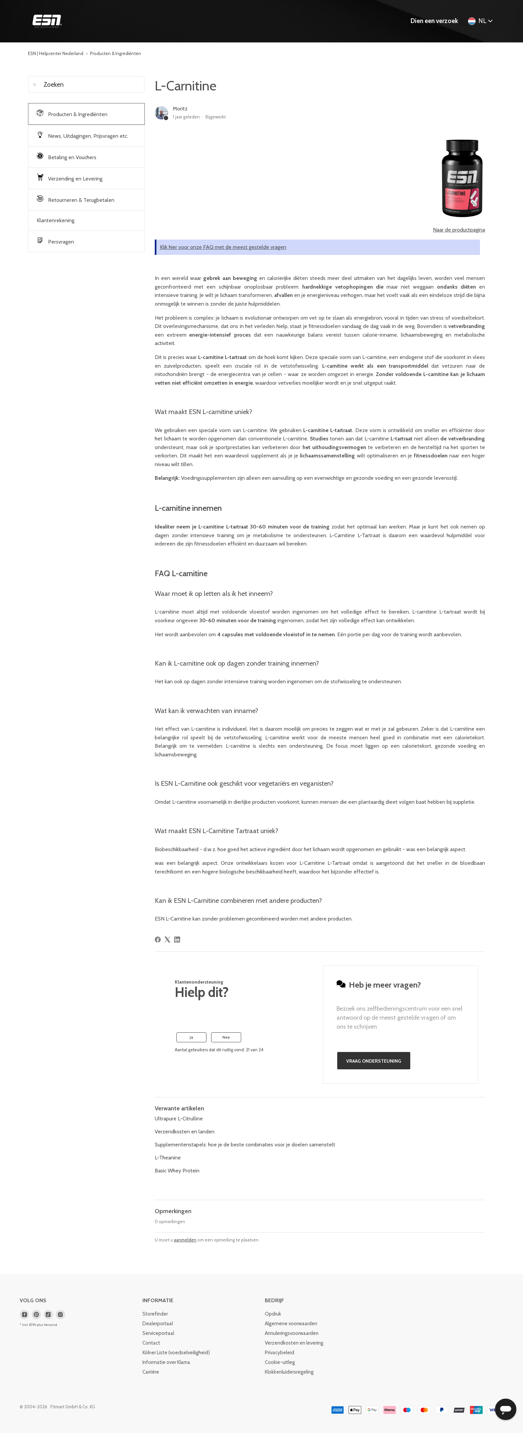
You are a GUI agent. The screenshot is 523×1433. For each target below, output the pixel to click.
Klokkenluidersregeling (289, 1372)
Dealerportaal (157, 1324)
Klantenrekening (55, 220)
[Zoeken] (86, 84)
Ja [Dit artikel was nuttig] (191, 1037)
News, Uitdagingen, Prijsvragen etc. (82, 135)
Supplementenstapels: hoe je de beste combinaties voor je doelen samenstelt (245, 1144)
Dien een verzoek (434, 21)
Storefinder (155, 1314)
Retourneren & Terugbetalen (75, 199)
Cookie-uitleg (280, 1362)
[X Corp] (167, 940)
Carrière (150, 1372)
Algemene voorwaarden (291, 1324)
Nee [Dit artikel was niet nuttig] (226, 1037)
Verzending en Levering (69, 178)
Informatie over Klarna (166, 1362)
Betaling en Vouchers (66, 156)
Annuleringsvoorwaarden (292, 1333)
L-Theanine (168, 1157)
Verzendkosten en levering (294, 1343)
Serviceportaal (158, 1333)
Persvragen (55, 241)
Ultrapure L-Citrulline (179, 1118)
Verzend (50, 1325)
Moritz (180, 108)
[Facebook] (158, 940)
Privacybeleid (279, 1353)
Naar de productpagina (459, 230)
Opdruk (273, 1314)
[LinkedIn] (177, 940)
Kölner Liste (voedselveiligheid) (176, 1353)
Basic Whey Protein (177, 1170)
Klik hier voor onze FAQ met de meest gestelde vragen (223, 247)
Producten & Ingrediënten (115, 53)
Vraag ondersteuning (373, 1061)
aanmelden (185, 1239)
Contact (151, 1343)
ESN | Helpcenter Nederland (55, 53)
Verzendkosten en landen (184, 1131)
